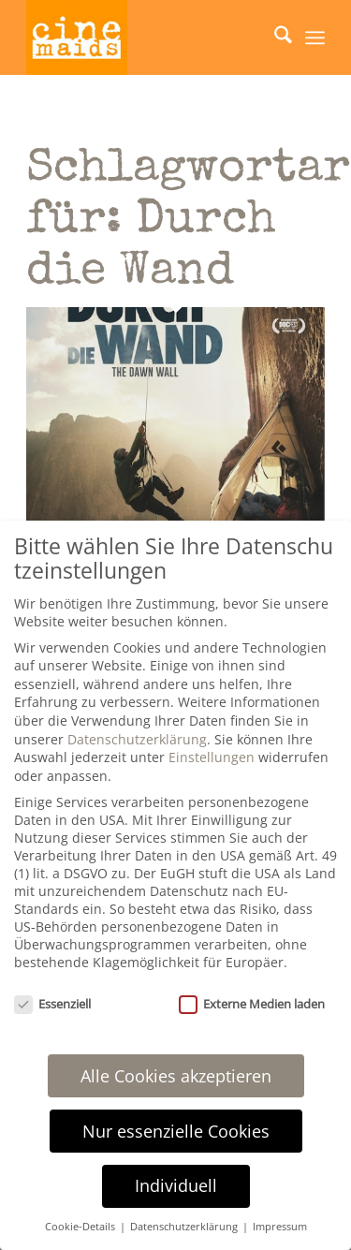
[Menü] (315, 37)
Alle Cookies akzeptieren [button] (175, 1076)
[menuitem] (274, 37)
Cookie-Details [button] (81, 1226)
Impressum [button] (280, 1226)
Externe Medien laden (252, 1003)
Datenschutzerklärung (137, 739)
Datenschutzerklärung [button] (185, 1226)
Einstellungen (211, 757)
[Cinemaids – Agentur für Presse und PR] (145, 37)
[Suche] (274, 37)
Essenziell (52, 1003)
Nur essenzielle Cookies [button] (176, 1131)
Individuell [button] (176, 1185)
